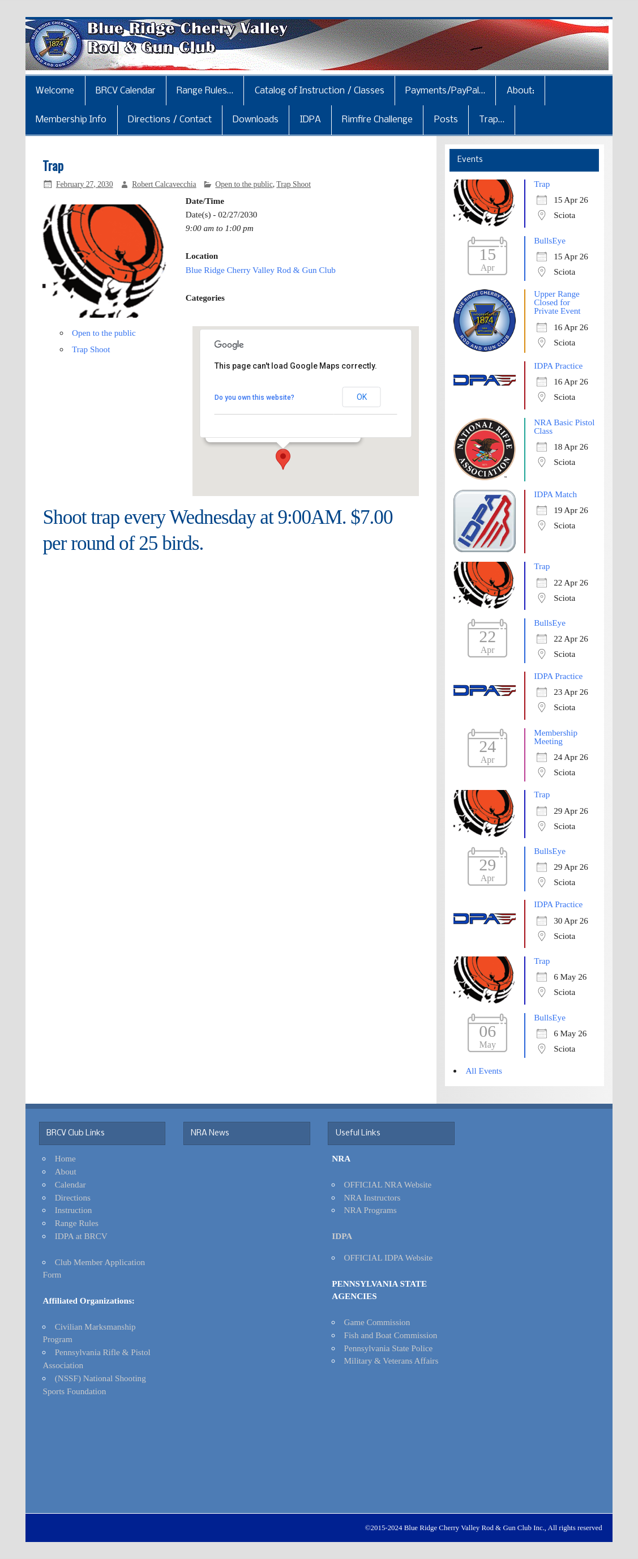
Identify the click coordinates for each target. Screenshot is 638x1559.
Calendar (70, 1184)
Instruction (73, 1210)
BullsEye (550, 240)
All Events (483, 1070)
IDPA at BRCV (81, 1236)
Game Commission (377, 1322)
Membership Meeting (555, 737)
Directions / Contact (170, 120)
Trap (542, 184)
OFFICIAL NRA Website (387, 1184)
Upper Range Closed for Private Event (557, 302)
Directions (73, 1197)
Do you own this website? (254, 398)
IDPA (310, 120)
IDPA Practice (558, 365)
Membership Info (71, 120)
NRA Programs (370, 1210)
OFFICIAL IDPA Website (388, 1257)
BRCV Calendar (126, 91)
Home (65, 1158)
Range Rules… (205, 91)
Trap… (491, 120)
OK (362, 397)
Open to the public (243, 184)
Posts (446, 120)
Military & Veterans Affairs (391, 1360)
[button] (283, 459)
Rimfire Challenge (377, 120)
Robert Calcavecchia (164, 184)
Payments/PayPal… (445, 91)
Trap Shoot (293, 184)
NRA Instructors (372, 1197)
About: (520, 91)
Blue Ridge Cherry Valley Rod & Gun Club (261, 270)
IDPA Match (555, 494)
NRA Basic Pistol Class (564, 426)
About (65, 1171)
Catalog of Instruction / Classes (319, 91)
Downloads (256, 120)
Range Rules (77, 1223)
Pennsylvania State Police (388, 1348)
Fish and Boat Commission (390, 1335)
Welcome (55, 91)
